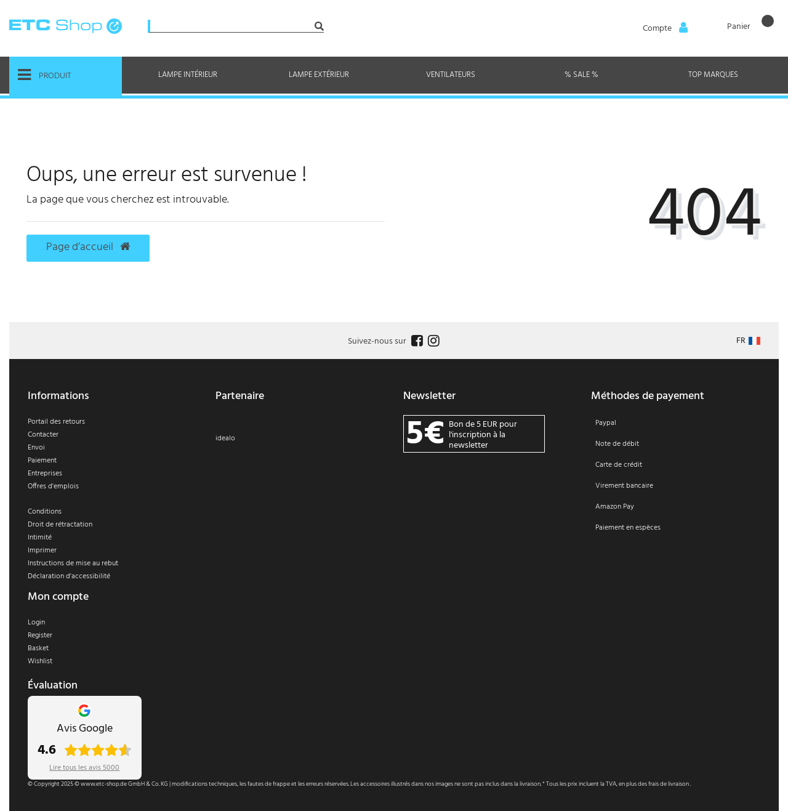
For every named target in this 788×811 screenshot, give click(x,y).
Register (40, 635)
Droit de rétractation (60, 524)
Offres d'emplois (53, 486)
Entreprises (45, 473)
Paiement (42, 460)
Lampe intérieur (187, 74)
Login (36, 622)
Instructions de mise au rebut (73, 563)
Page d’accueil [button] (88, 247)
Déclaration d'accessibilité (69, 576)
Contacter (43, 435)
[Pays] (748, 340)
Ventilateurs (450, 74)
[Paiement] (675, 483)
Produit (44, 75)
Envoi (36, 448)
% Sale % (581, 74)
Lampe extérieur (319, 74)
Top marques (713, 74)
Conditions (45, 512)
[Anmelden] (664, 29)
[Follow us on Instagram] (432, 341)
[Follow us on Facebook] (415, 341)
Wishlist (40, 661)
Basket (38, 648)
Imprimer (42, 550)
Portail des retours (56, 422)
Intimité (40, 537)
